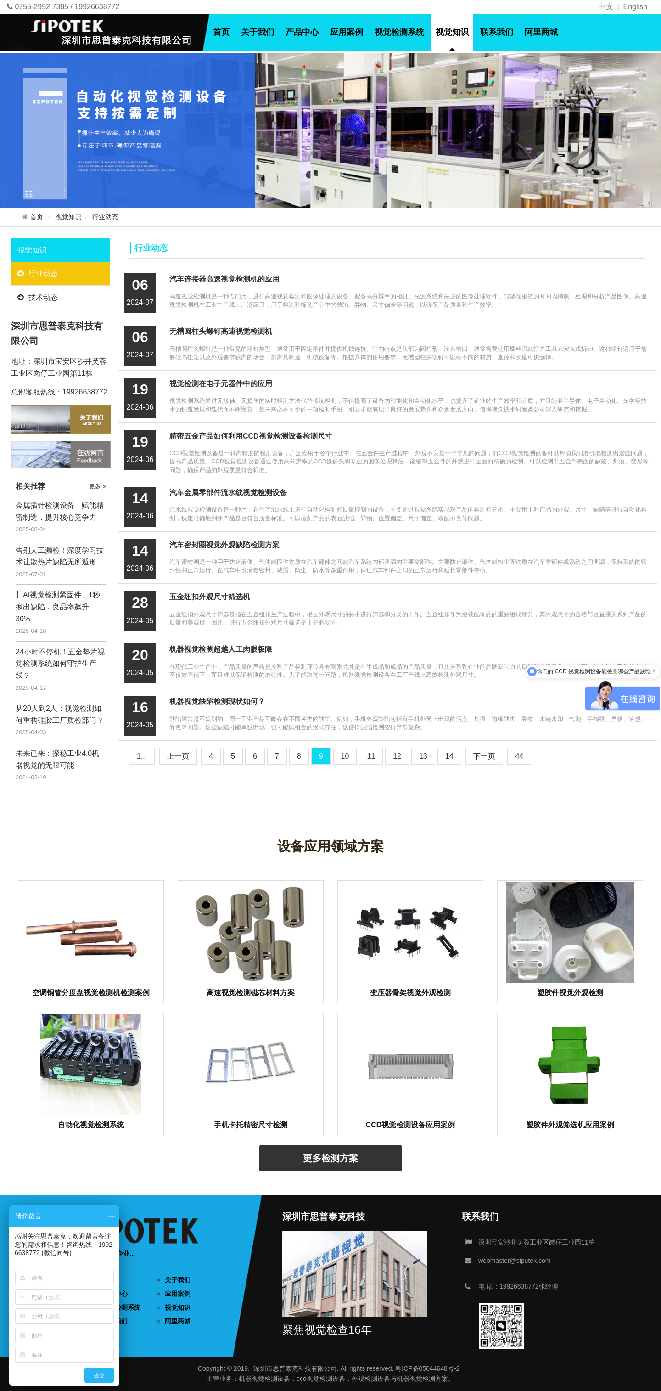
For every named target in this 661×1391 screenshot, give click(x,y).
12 (397, 756)
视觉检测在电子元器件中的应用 (220, 384)
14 (449, 756)
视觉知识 (452, 32)
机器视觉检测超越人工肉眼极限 (220, 649)
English (635, 7)
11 (371, 756)
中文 (606, 7)
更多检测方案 (330, 1158)
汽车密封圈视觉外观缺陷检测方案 (224, 545)
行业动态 (105, 217)
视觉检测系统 (399, 32)
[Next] (484, 756)
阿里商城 (541, 32)
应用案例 (346, 32)
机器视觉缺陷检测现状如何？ (217, 701)
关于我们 (257, 32)
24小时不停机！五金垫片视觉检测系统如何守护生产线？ (60, 663)
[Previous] (178, 756)
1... (142, 756)
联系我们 (496, 32)
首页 (221, 32)
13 (423, 756)
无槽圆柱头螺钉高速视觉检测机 (220, 331)
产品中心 (302, 32)
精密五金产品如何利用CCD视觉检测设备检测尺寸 (250, 436)
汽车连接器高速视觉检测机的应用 (224, 279)
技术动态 (37, 297)
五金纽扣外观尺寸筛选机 (209, 597)
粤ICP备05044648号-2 (427, 1368)
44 (519, 756)
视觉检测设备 (271, 1378)
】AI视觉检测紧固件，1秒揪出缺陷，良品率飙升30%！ (58, 606)
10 (345, 756)
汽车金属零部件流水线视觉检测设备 (228, 492)
